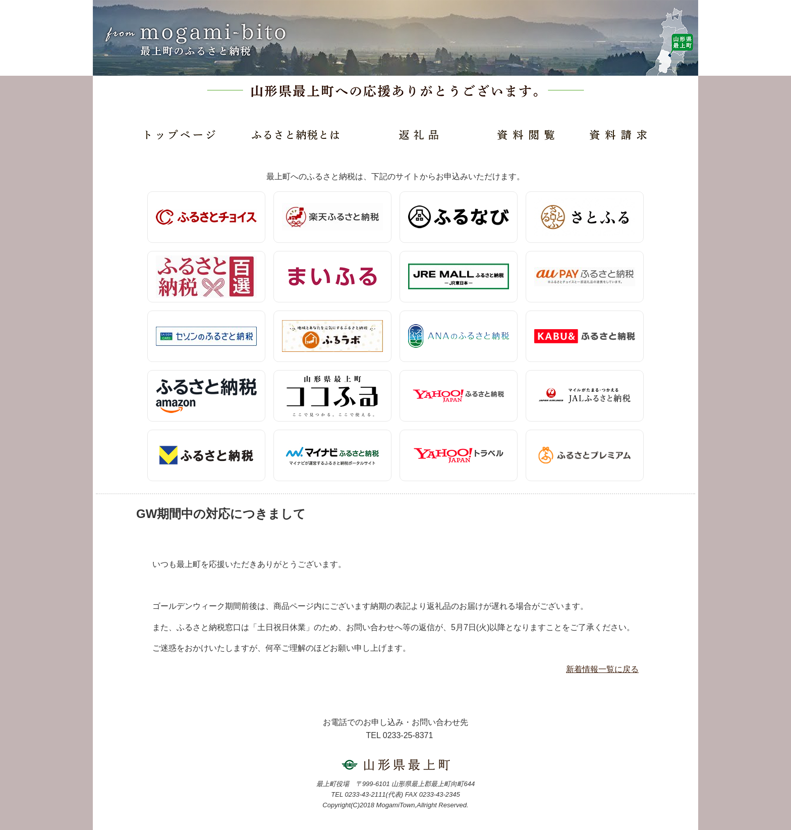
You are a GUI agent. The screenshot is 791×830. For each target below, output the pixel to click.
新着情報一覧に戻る (602, 669)
